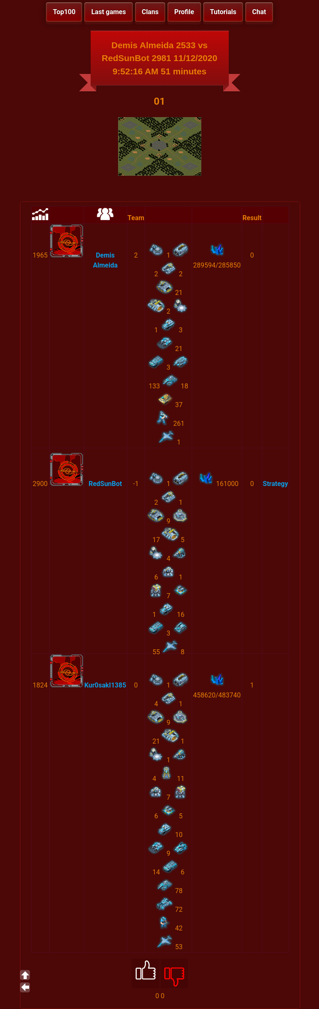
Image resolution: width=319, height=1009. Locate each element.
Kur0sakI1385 (105, 685)
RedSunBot (105, 484)
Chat (259, 12)
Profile (184, 12)
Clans (150, 12)
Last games (108, 12)
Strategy (275, 484)
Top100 (64, 12)
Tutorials (223, 12)
